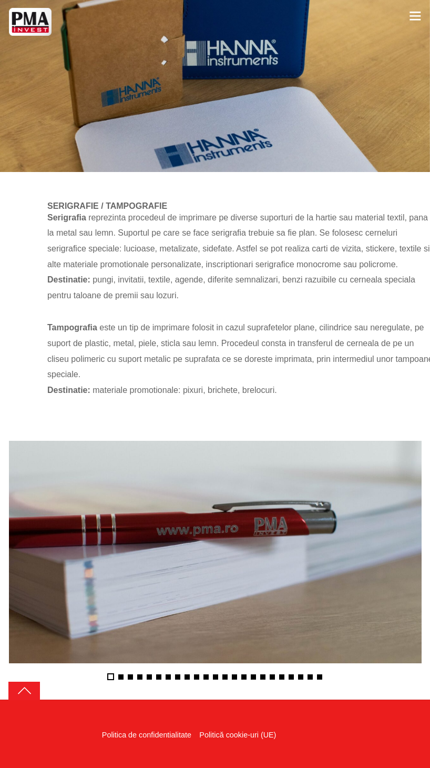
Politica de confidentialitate (146, 735)
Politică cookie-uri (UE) (238, 735)
